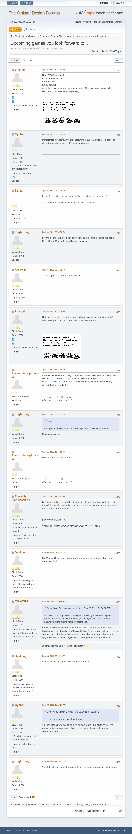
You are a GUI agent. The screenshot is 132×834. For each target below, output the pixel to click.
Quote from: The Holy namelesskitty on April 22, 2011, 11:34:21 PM (78, 608)
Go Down (14, 60)
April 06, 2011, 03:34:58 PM (53, 232)
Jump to (78, 810)
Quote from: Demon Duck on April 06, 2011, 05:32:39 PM (73, 712)
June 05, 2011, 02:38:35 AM (54, 552)
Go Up (13, 797)
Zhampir (20, 69)
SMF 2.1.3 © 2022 (14, 830)
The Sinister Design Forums (34, 13)
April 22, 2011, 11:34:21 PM (53, 496)
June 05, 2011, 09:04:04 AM (54, 601)
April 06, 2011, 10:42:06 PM (53, 311)
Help (98, 830)
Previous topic (100, 51)
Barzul (19, 190)
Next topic (115, 51)
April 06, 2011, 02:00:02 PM (53, 134)
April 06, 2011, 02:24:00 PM (53, 190)
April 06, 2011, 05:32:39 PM (53, 270)
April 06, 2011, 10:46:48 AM (53, 70)
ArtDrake (20, 269)
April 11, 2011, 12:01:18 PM (53, 370)
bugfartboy (22, 232)
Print (119, 60)
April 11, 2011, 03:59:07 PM (53, 414)
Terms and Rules (109, 830)
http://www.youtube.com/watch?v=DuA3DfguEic (78, 526)
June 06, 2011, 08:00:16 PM (53, 656)
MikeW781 (21, 601)
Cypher (19, 134)
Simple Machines (30, 830)
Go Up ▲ (121, 830)
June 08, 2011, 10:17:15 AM (54, 705)
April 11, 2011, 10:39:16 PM (53, 452)
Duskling (21, 552)
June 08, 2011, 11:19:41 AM (54, 761)
